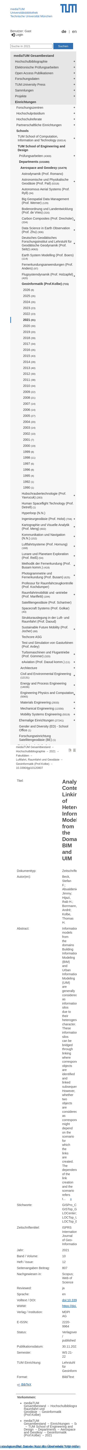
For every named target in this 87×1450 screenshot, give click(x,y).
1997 (28, 463)
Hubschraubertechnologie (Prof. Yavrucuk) (44, 495)
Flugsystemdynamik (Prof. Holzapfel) (47, 276)
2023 (29, 308)
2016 (29, 350)
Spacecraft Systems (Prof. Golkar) (45, 609)
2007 (29, 403)
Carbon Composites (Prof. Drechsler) (47, 220)
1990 (28, 487)
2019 (29, 332)
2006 (29, 409)
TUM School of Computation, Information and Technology (42, 138)
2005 (29, 416)
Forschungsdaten (27, 79)
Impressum (72, 1446)
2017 (29, 344)
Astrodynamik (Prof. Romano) (42, 174)
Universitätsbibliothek (24, 12)
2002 (29, 433)
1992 (28, 481)
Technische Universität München (31, 16)
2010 (29, 386)
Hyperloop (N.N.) (33, 513)
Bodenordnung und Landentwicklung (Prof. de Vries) (47, 210)
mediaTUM (17, 9)
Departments (34, 161)
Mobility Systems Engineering (45, 714)
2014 (29, 362)
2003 (29, 427)
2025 (29, 296)
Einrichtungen (25, 102)
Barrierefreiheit (52, 1446)
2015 (29, 356)
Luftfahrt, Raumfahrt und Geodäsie (37, 759)
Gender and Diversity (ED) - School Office (43, 728)
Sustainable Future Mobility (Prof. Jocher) (45, 629)
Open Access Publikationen (34, 73)
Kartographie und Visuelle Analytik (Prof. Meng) (45, 526)
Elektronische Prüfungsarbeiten (37, 67)
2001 (28, 439)
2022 (29, 314)
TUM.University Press (30, 84)
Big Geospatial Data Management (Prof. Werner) (45, 201)
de (64, 31)
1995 (28, 475)
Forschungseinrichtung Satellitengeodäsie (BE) (37, 738)
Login (16, 34)
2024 (29, 302)
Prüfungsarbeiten (35, 156)
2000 (29, 445)
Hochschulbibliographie (31, 61)
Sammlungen (24, 90)
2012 (29, 373)
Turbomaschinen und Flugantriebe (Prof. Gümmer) (46, 654)
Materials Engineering (39, 702)
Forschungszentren (29, 107)
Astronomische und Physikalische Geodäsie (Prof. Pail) (45, 181)
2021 (29, 320)
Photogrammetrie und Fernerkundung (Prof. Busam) (46, 575)
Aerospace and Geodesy (43, 168)
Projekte (20, 96)
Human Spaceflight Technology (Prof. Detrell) (48, 505)
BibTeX (24, 1384)
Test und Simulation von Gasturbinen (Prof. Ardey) (47, 644)
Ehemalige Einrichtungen (41, 720)
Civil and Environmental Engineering (45, 675)
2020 (29, 326)
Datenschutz (31, 1446)
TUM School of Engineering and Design (41, 148)
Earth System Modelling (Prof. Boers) (48, 256)
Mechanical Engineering (42, 708)
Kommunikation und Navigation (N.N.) (43, 536)
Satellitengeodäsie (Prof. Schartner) (47, 602)
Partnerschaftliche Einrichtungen (39, 125)
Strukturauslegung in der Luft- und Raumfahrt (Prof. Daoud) (45, 619)
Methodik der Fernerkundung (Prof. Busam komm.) (46, 565)
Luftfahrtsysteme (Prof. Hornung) (44, 546)
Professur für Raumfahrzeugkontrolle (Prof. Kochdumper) (47, 585)
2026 (28, 290)
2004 (29, 422)
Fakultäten (22, 755)
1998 (29, 457)
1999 (28, 452)
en (74, 31)
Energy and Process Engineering (43, 685)
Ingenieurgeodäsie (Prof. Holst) (47, 519)
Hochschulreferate (29, 119)
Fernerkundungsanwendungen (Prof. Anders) (47, 266)
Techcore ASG (32, 637)
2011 (29, 380)
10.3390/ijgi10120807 (29, 768)
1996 (28, 469)
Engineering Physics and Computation (47, 694)
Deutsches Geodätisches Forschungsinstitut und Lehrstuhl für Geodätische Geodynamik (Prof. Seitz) (47, 243)
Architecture (28, 668)
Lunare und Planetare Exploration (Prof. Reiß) (45, 556)
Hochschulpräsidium (30, 113)
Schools (22, 131)
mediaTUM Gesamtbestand (34, 55)
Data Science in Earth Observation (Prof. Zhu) (46, 230)
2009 (29, 392)
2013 (29, 368)
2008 (29, 397)
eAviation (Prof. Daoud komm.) (46, 662)
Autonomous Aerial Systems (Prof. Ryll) (46, 191)
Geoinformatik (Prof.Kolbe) (45, 284)
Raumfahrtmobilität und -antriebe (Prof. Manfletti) (44, 594)
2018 (29, 338)
